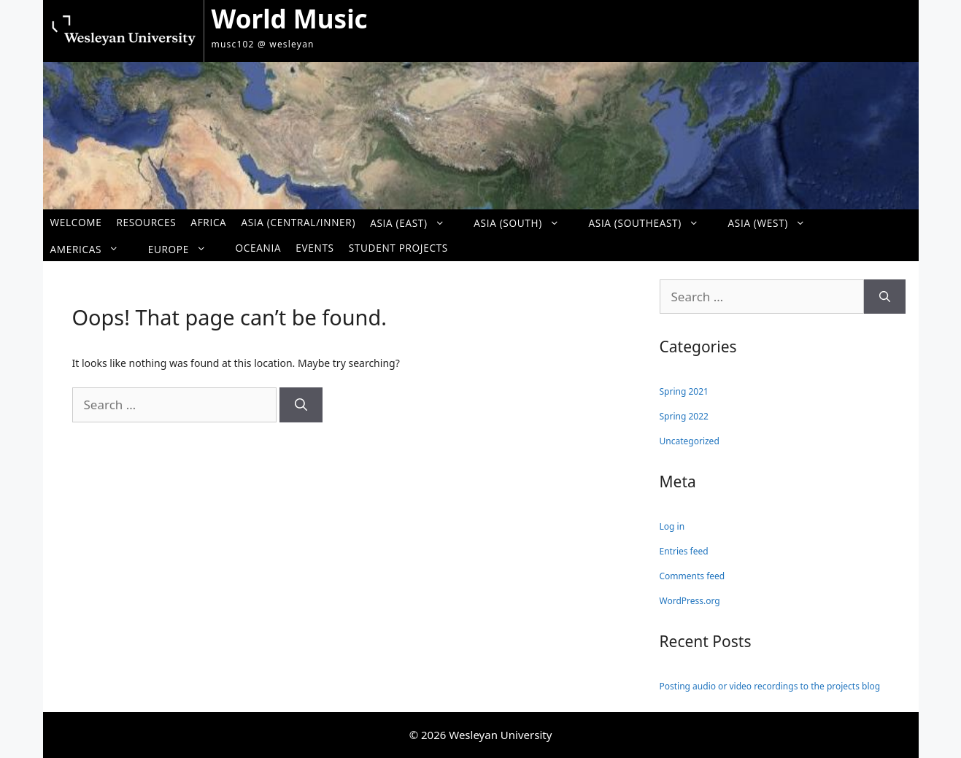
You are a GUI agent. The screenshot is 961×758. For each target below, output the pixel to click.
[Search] (301, 404)
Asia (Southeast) (650, 223)
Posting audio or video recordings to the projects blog (770, 686)
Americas (92, 248)
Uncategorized (689, 441)
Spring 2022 (684, 416)
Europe (184, 248)
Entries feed (684, 551)
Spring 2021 (684, 391)
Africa (208, 222)
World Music (290, 18)
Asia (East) (414, 223)
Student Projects (398, 248)
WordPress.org (690, 601)
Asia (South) (524, 223)
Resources (146, 222)
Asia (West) (774, 223)
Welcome (76, 222)
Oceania (259, 248)
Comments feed (692, 576)
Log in (672, 526)
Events (314, 248)
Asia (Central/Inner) (298, 222)
